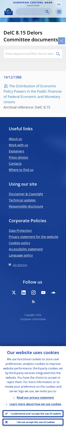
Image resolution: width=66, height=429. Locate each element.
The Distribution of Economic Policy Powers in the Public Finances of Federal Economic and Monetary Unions (33, 94)
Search (47, 11)
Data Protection (20, 230)
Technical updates (22, 200)
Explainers (16, 151)
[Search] (31, 11)
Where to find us (21, 170)
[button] (58, 4)
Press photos (18, 157)
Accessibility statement (26, 249)
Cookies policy (19, 243)
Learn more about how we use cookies (35, 404)
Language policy (21, 255)
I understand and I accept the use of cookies (36, 413)
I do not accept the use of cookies (36, 422)
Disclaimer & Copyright (26, 194)
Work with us (18, 145)
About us (15, 139)
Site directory (20, 265)
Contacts (15, 163)
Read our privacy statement (35, 397)
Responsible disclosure (26, 206)
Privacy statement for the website (33, 237)
